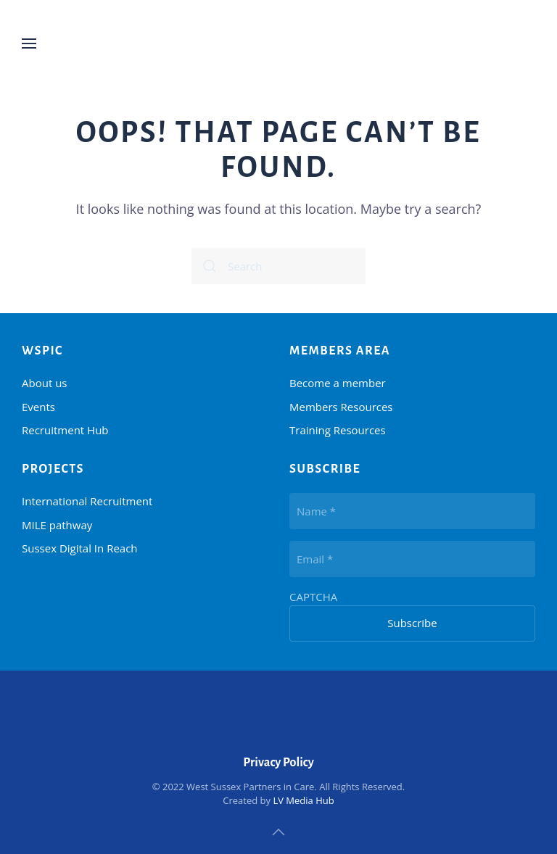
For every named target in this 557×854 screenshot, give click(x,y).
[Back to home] (278, 43)
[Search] (278, 266)
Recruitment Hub (65, 430)
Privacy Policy (278, 762)
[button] (29, 43)
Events (38, 406)
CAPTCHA (313, 596)
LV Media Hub (303, 800)
